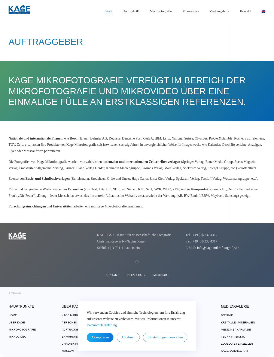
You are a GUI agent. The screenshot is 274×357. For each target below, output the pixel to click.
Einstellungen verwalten (165, 337)
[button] (37, 276)
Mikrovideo (191, 11)
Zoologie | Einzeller (237, 343)
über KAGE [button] (131, 11)
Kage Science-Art (234, 350)
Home (13, 315)
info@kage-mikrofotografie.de (217, 248)
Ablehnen (128, 337)
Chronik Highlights (77, 343)
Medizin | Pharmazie (236, 329)
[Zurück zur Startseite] (19, 11)
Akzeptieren (100, 337)
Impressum (160, 275)
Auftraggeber (73, 329)
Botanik (227, 315)
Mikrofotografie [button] (161, 11)
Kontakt (112, 275)
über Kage (17, 322)
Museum (68, 350)
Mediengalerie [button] (219, 11)
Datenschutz (136, 275)
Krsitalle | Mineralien (238, 322)
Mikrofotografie (22, 329)
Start (108, 11)
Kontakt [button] (245, 11)
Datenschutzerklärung (102, 325)
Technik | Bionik (233, 336)
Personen (69, 322)
